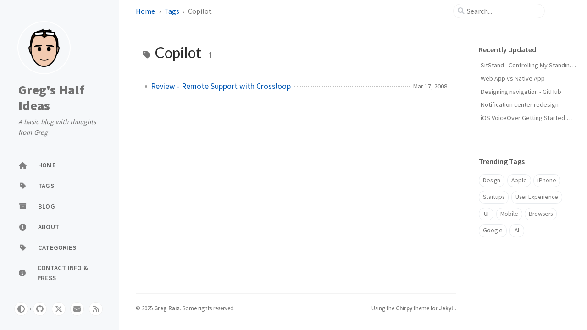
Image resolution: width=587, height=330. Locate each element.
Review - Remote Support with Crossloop (221, 86)
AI (517, 230)
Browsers (541, 214)
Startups (493, 197)
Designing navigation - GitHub (521, 92)
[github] (39, 308)
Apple (519, 180)
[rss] (95, 308)
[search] (503, 11)
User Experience (536, 197)
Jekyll (447, 308)
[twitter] (58, 308)
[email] (77, 308)
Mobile (509, 214)
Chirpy (404, 308)
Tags (171, 11)
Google (493, 230)
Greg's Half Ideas (51, 97)
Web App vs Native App (513, 78)
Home (145, 11)
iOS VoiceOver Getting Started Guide (531, 118)
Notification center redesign (520, 104)
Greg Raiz (167, 308)
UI (486, 214)
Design (491, 180)
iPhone (546, 180)
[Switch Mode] (21, 308)
